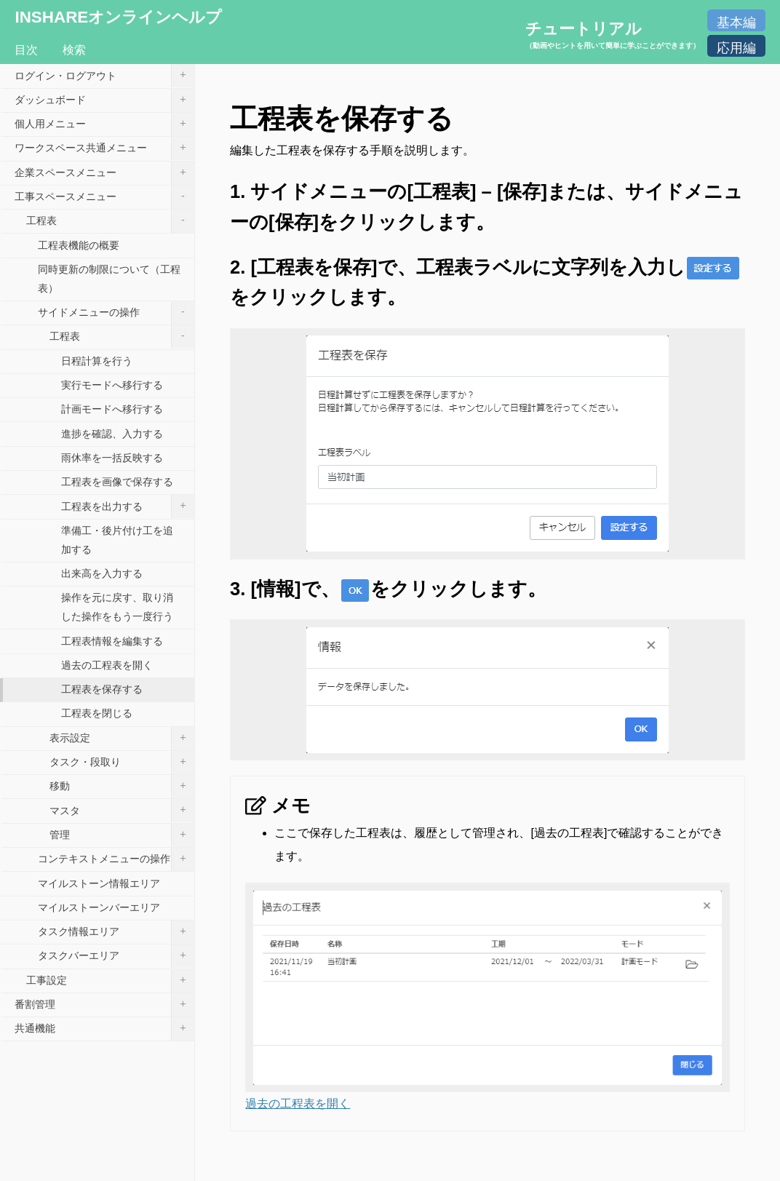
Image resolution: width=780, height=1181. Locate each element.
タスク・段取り (121, 762)
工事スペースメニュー (104, 197)
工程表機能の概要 (78, 245)
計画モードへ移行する (112, 409)
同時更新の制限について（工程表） (109, 278)
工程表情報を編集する (112, 641)
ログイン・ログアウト (104, 75)
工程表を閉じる (96, 713)
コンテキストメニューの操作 (116, 859)
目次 (26, 50)
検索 (74, 50)
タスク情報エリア (116, 932)
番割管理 (104, 1005)
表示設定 (121, 738)
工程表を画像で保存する (117, 482)
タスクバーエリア (116, 956)
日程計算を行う (96, 361)
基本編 (736, 22)
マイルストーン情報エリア (99, 883)
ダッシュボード (104, 100)
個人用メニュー (104, 124)
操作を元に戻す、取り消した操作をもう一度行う (117, 607)
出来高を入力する (102, 573)
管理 (121, 835)
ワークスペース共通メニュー (104, 148)
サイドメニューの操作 (116, 313)
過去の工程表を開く (297, 1103)
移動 (121, 786)
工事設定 (110, 981)
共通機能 (104, 1029)
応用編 (736, 48)
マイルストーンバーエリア (99, 907)
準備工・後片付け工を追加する (117, 540)
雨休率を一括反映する (112, 458)
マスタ (121, 810)
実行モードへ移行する (112, 385)
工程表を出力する (127, 506)
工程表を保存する (102, 689)
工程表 (110, 221)
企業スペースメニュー (104, 173)
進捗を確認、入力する (112, 434)
